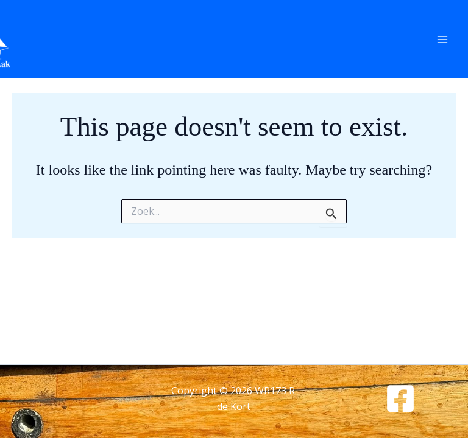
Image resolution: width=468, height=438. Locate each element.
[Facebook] (400, 398)
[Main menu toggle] (442, 39)
